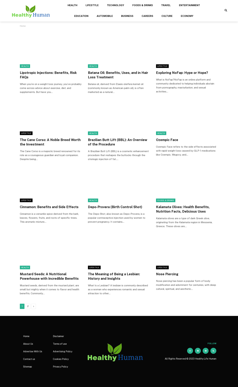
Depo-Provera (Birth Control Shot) (115, 207)
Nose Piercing (167, 274)
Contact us (29, 359)
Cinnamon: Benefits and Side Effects (49, 207)
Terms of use (60, 344)
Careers (147, 16)
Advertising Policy (62, 351)
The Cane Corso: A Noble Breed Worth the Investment (50, 142)
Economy (187, 16)
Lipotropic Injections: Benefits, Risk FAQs (48, 75)
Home (26, 336)
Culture (167, 16)
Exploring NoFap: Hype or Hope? (182, 73)
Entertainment (189, 5)
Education (81, 16)
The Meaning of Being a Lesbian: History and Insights (114, 276)
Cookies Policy (61, 359)
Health (72, 5)
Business (127, 16)
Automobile (105, 16)
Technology (115, 5)
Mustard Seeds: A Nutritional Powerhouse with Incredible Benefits (49, 276)
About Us (28, 344)
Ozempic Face (167, 140)
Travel (166, 5)
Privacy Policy (60, 366)
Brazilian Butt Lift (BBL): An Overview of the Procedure (117, 142)
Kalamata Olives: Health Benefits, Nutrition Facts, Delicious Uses (183, 209)
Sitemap (27, 366)
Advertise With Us (32, 351)
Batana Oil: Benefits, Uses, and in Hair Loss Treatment (118, 75)
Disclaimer (58, 336)
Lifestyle (92, 5)
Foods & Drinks (142, 5)
